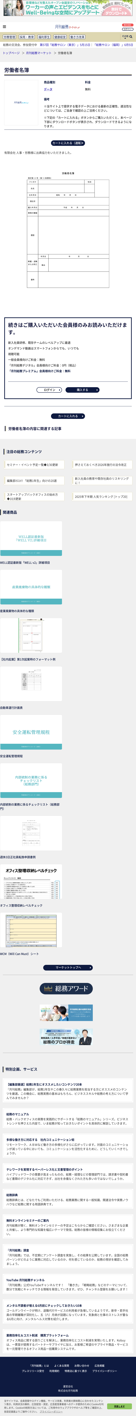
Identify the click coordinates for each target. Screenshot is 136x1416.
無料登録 (128, 25)
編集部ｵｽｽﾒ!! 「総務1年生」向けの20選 (32, 480)
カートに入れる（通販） (68, 143)
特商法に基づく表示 (76, 1371)
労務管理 (9, 37)
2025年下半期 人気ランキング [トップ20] (101, 496)
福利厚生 (44, 37)
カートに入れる (71, 416)
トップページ (11, 53)
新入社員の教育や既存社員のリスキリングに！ (102, 480)
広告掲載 (99, 1365)
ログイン (128, 29)
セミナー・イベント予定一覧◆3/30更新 (32, 464)
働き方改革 (77, 37)
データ (48, 89)
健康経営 (60, 37)
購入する (87, 390)
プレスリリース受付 (33, 1371)
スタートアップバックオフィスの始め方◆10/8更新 (32, 496)
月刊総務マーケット (39, 53)
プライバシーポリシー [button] (51, 1411)
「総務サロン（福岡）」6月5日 (113, 45)
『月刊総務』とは (39, 1365)
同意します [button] (119, 1406)
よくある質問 (61, 1365)
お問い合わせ (81, 1365)
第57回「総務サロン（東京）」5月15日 (65, 45)
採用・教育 (27, 37)
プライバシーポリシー (104, 1371)
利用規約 (54, 1371)
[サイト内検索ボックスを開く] (130, 37)
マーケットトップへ (74, 967)
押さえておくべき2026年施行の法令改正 (101, 464)
